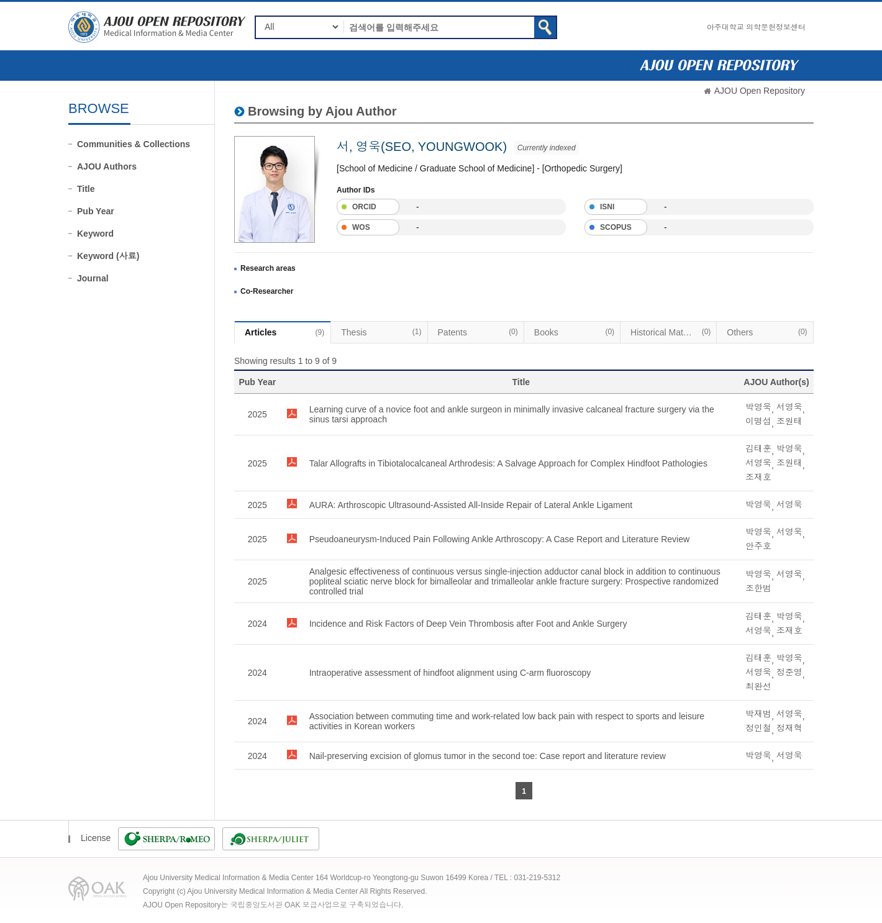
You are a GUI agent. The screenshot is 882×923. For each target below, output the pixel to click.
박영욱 (758, 407)
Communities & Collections (133, 144)
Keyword (95, 234)
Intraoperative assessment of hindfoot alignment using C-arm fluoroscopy (450, 673)
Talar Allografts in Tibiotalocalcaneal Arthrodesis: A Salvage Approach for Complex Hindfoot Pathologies (508, 463)
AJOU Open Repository (759, 91)
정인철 (758, 728)
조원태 (789, 421)
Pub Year (95, 211)
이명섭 (758, 421)
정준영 (789, 672)
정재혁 (789, 728)
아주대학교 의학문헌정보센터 (756, 27)
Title (86, 189)
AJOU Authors (107, 166)
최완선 (758, 686)
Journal (93, 278)
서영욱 (789, 407)
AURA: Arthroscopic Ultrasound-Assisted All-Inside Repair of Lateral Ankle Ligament (471, 505)
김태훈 (758, 448)
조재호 (758, 477)
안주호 (758, 546)
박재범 (758, 714)
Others (767, 331)
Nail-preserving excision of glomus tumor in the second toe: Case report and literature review (487, 756)
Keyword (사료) (108, 256)
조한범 (758, 588)
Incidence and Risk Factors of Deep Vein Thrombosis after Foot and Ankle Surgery (468, 624)
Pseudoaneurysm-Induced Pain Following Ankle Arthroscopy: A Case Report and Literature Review (499, 539)
